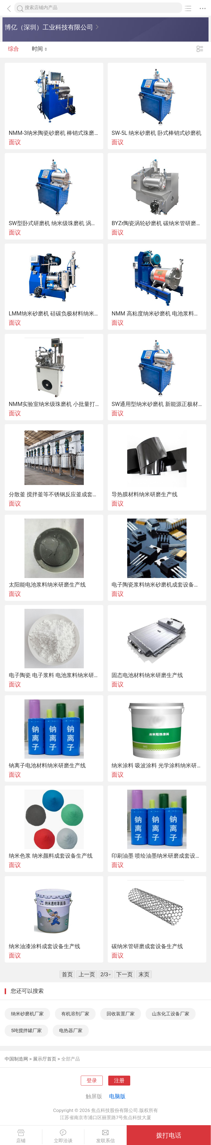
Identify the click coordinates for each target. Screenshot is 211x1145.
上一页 (87, 974)
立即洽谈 (63, 1136)
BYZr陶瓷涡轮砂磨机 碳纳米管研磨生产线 (157, 223)
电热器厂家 (70, 1030)
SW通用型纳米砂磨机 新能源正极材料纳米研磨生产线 (157, 404)
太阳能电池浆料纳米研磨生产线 (47, 584)
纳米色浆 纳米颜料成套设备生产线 (51, 855)
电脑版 (117, 1096)
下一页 (124, 974)
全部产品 (70, 1059)
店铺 (21, 1136)
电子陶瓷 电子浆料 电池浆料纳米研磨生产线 (54, 675)
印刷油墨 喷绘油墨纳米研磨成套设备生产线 (157, 855)
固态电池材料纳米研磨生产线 (147, 675)
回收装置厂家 (121, 1013)
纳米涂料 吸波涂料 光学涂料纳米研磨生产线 (157, 765)
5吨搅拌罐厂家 (26, 1030)
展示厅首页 (44, 1059)
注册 (119, 1081)
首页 (67, 974)
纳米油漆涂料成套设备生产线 (44, 946)
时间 (40, 49)
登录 (92, 1081)
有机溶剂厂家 (75, 1013)
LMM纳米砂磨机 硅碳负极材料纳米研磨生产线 (54, 313)
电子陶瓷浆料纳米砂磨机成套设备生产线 (157, 584)
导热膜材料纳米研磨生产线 (144, 494)
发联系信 (105, 1136)
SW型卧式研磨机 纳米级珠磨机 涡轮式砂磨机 (54, 223)
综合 (13, 49)
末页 (143, 974)
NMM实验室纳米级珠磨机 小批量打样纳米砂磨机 (54, 404)
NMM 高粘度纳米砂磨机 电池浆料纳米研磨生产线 (157, 313)
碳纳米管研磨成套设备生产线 (147, 946)
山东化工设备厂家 (170, 1013)
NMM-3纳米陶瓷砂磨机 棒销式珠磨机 (54, 133)
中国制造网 (16, 1059)
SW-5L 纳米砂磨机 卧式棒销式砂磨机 (156, 133)
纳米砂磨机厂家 (27, 1013)
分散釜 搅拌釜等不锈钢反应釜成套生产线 (54, 494)
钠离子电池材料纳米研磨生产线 (47, 765)
